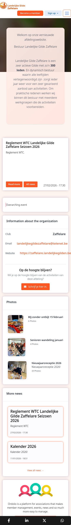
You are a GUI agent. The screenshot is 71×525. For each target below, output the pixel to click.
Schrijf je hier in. (35, 286)
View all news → (35, 470)
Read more (14, 184)
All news (30, 184)
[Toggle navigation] (67, 13)
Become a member (30, 13)
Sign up (52, 13)
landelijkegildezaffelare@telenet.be (42, 243)
